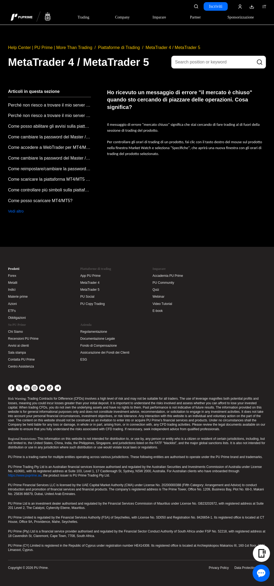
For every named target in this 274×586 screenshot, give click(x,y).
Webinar (158, 296)
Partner (195, 17)
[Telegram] (58, 388)
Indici (12, 290)
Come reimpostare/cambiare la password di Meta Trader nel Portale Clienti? (49, 169)
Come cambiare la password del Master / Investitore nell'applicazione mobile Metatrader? (49, 137)
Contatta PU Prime (21, 359)
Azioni (12, 304)
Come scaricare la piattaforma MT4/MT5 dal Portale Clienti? (49, 179)
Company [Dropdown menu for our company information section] (122, 17)
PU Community (163, 283)
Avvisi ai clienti (18, 345)
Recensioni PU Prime (23, 339)
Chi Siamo (15, 332)
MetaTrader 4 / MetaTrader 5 (173, 47)
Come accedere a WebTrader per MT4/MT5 (49, 147)
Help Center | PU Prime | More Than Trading (50, 47)
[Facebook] (11, 388)
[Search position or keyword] (218, 62)
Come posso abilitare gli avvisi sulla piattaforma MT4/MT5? (49, 126)
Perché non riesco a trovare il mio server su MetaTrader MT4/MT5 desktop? (49, 115)
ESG (83, 359)
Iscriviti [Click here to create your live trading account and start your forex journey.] (215, 6)
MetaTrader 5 (90, 290)
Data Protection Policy (250, 568)
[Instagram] (34, 388)
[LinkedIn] (27, 388)
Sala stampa (17, 352)
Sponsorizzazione (240, 17)
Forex (12, 276)
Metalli (12, 283)
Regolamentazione (93, 332)
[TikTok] (50, 388)
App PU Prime (90, 276)
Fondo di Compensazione (98, 345)
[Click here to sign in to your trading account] (240, 6)
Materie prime (18, 296)
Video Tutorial (162, 304)
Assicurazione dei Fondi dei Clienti (104, 352)
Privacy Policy (219, 568)
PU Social (87, 296)
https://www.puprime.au (24, 475)
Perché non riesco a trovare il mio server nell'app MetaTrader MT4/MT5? (49, 105)
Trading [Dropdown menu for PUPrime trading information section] (83, 17)
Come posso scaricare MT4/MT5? (40, 200)
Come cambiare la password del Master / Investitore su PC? (49, 158)
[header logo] (31, 17)
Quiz (156, 290)
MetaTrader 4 (90, 283)
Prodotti (13, 269)
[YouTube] (42, 388)
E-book (158, 311)
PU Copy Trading (92, 304)
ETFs (12, 311)
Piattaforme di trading (95, 269)
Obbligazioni (17, 318)
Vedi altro (16, 211)
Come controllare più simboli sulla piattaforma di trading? (49, 190)
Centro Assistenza (21, 366)
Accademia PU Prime (168, 276)
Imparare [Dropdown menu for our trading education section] (159, 17)
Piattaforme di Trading (119, 47)
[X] (19, 388)
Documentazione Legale (97, 339)
